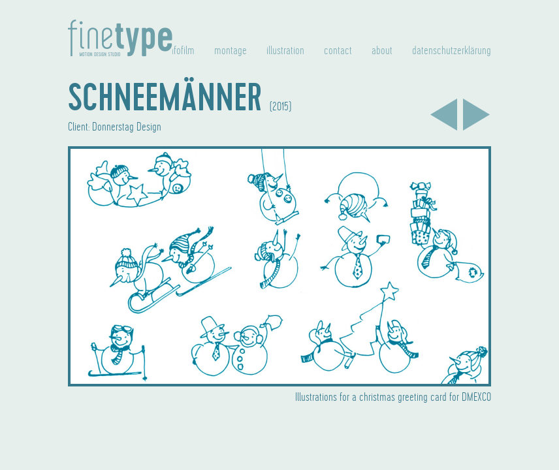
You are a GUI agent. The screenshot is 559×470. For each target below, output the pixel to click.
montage (230, 51)
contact (338, 51)
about (382, 51)
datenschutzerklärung (451, 51)
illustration (285, 51)
